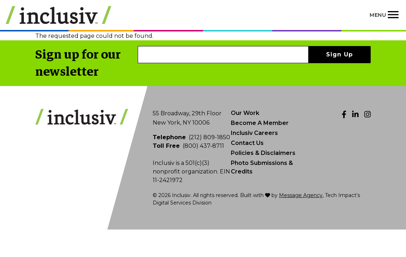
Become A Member (260, 123)
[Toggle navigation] (385, 15)
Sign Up (339, 54)
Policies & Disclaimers (263, 153)
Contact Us (247, 143)
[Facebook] (344, 114)
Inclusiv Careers (254, 133)
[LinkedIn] (355, 114)
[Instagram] (367, 114)
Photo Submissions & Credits (262, 167)
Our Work (245, 113)
